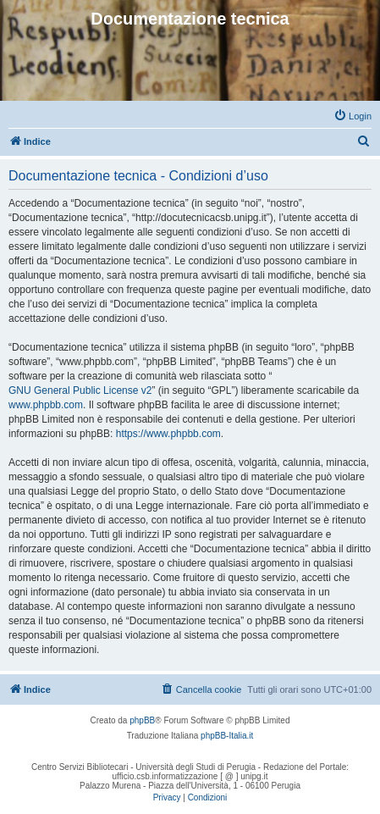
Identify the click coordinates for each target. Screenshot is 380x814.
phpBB (142, 720)
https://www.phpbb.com (168, 434)
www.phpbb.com (45, 405)
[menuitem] (352, 116)
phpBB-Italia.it (227, 735)
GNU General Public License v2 (79, 390)
